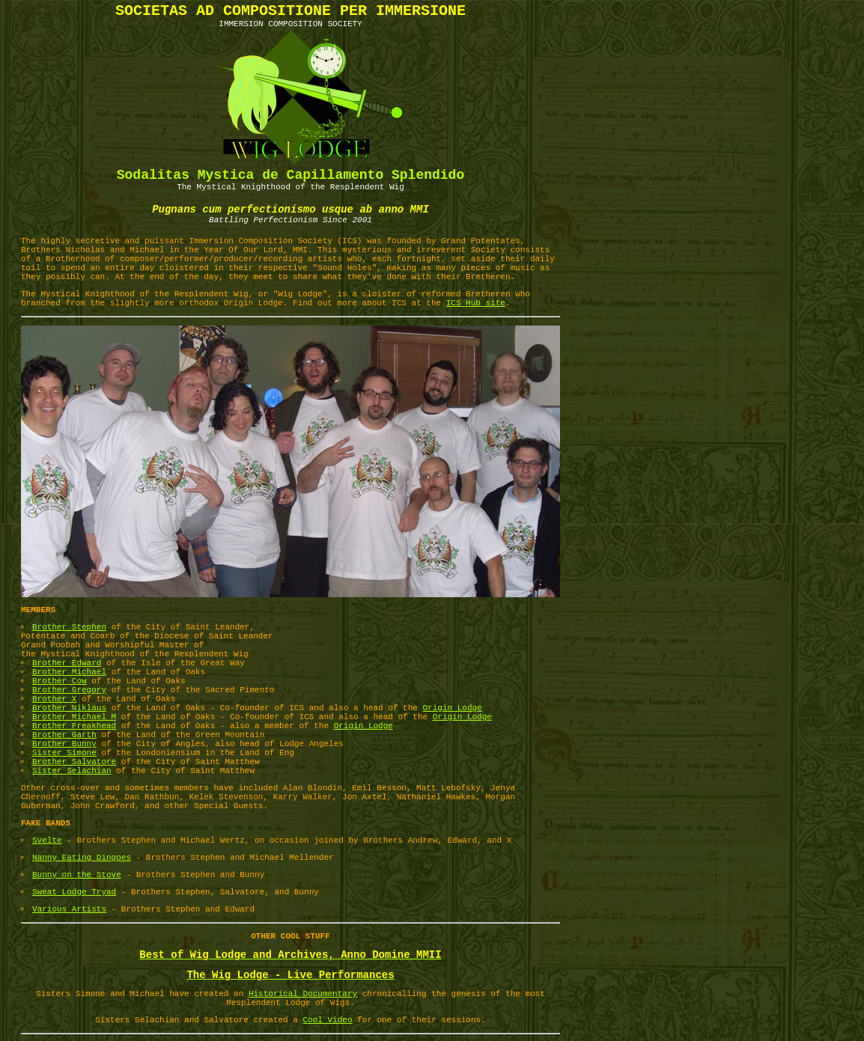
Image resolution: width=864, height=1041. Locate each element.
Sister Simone (64, 752)
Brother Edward (66, 663)
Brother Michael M (74, 716)
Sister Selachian (72, 770)
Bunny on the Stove (76, 874)
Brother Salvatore (74, 761)
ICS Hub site (475, 303)
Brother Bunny (64, 743)
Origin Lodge (452, 707)
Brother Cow (59, 681)
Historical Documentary (303, 993)
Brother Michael (69, 672)
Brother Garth (64, 734)
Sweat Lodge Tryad (74, 892)
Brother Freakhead (74, 725)
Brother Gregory (69, 690)
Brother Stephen (69, 627)
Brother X (54, 698)
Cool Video (328, 1020)
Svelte (47, 840)
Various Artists (69, 909)
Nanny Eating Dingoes (81, 857)
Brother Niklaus (69, 707)
